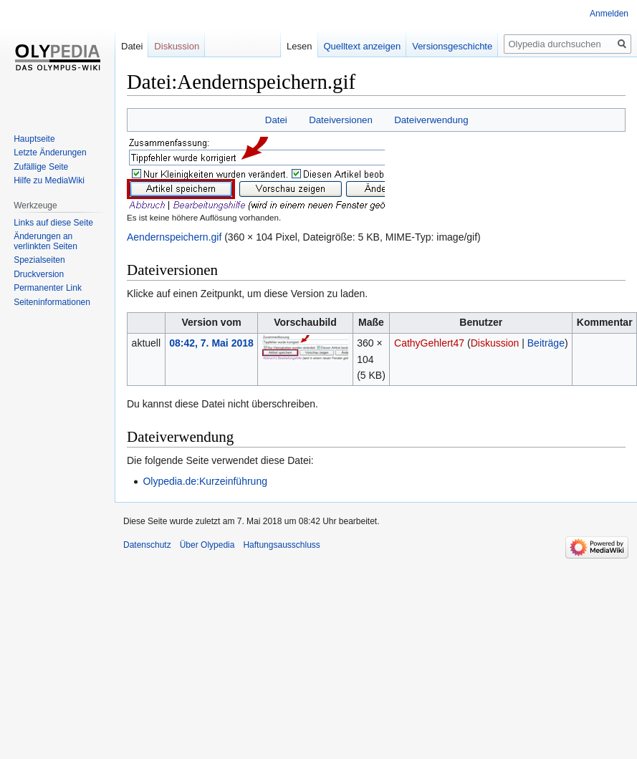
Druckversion (39, 274)
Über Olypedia (207, 545)
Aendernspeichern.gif (174, 237)
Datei (276, 120)
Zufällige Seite (41, 167)
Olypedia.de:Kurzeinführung (205, 481)
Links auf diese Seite (53, 223)
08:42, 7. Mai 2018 (211, 343)
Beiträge (546, 343)
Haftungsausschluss (281, 545)
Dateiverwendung (431, 120)
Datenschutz (147, 545)
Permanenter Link (48, 288)
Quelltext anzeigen (356, 46)
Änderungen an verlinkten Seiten (45, 241)
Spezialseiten (39, 260)
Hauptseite (34, 139)
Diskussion (495, 343)
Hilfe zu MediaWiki (49, 180)
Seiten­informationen (52, 302)
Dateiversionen (341, 120)
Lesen (293, 46)
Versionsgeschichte (446, 46)
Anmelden (609, 14)
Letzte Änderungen (50, 153)
